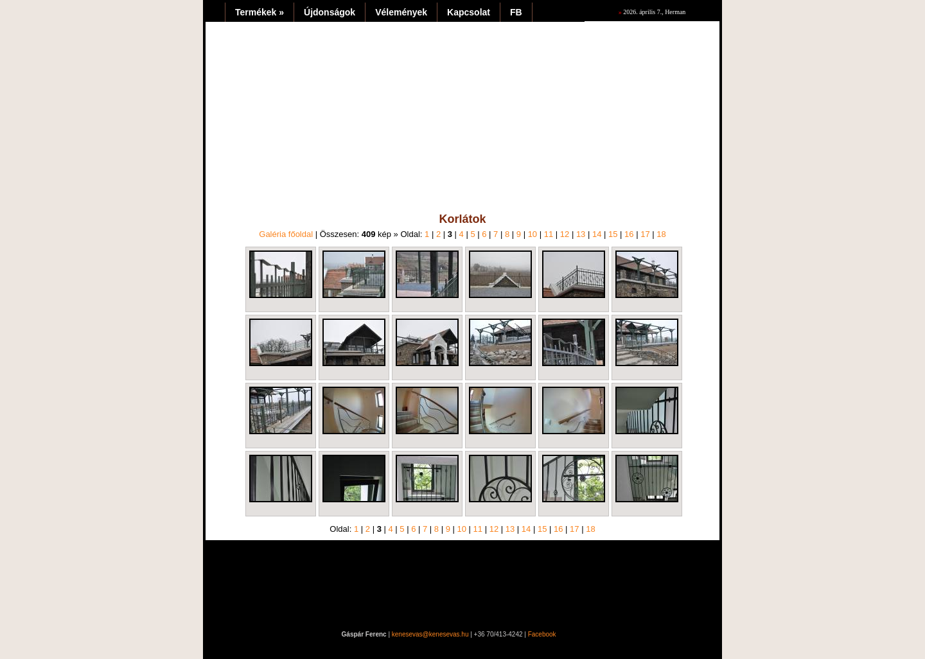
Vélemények (401, 12)
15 (612, 234)
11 (548, 234)
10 (532, 234)
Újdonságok (329, 12)
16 (628, 234)
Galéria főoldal (286, 234)
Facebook (542, 634)
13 (580, 234)
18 (660, 234)
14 (596, 234)
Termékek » (259, 12)
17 (644, 234)
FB (516, 12)
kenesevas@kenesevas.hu (430, 634)
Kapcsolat (468, 12)
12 (564, 234)
